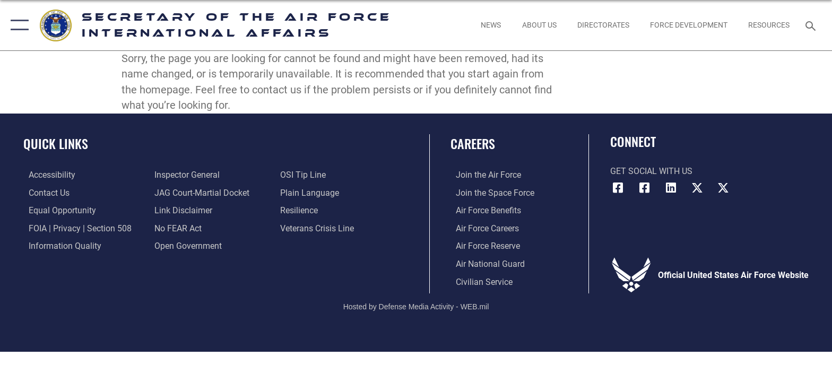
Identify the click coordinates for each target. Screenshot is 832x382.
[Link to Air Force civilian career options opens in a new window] (478, 281)
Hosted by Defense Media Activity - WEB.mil (416, 306)
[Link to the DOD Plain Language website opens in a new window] (311, 192)
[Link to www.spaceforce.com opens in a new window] (489, 192)
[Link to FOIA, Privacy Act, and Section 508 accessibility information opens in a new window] (74, 228)
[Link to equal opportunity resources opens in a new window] (57, 210)
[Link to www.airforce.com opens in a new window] (483, 175)
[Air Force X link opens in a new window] (697, 188)
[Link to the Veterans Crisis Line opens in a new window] (319, 228)
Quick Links (55, 143)
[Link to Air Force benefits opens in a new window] (483, 210)
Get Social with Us (651, 171)
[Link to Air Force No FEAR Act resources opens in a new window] (176, 228)
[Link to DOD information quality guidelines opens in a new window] (59, 245)
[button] (17, 25)
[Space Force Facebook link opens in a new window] (644, 188)
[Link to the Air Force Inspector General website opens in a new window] (185, 175)
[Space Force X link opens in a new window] (723, 188)
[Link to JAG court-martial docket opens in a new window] (200, 192)
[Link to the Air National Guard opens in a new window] (484, 263)
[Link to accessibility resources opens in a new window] (46, 175)
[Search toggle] (812, 25)
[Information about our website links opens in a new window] (182, 210)
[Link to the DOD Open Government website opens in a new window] (186, 245)
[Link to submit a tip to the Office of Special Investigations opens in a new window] (304, 175)
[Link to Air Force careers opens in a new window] (482, 228)
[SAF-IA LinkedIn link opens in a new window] (671, 188)
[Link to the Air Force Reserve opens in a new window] (482, 245)
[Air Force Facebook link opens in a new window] (618, 188)
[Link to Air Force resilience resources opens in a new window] (300, 210)
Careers (472, 143)
